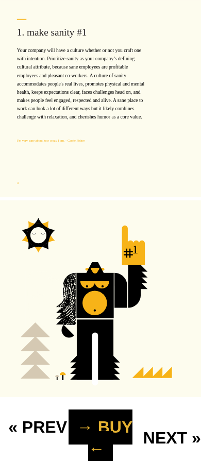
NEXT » (172, 438)
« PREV (37, 427)
